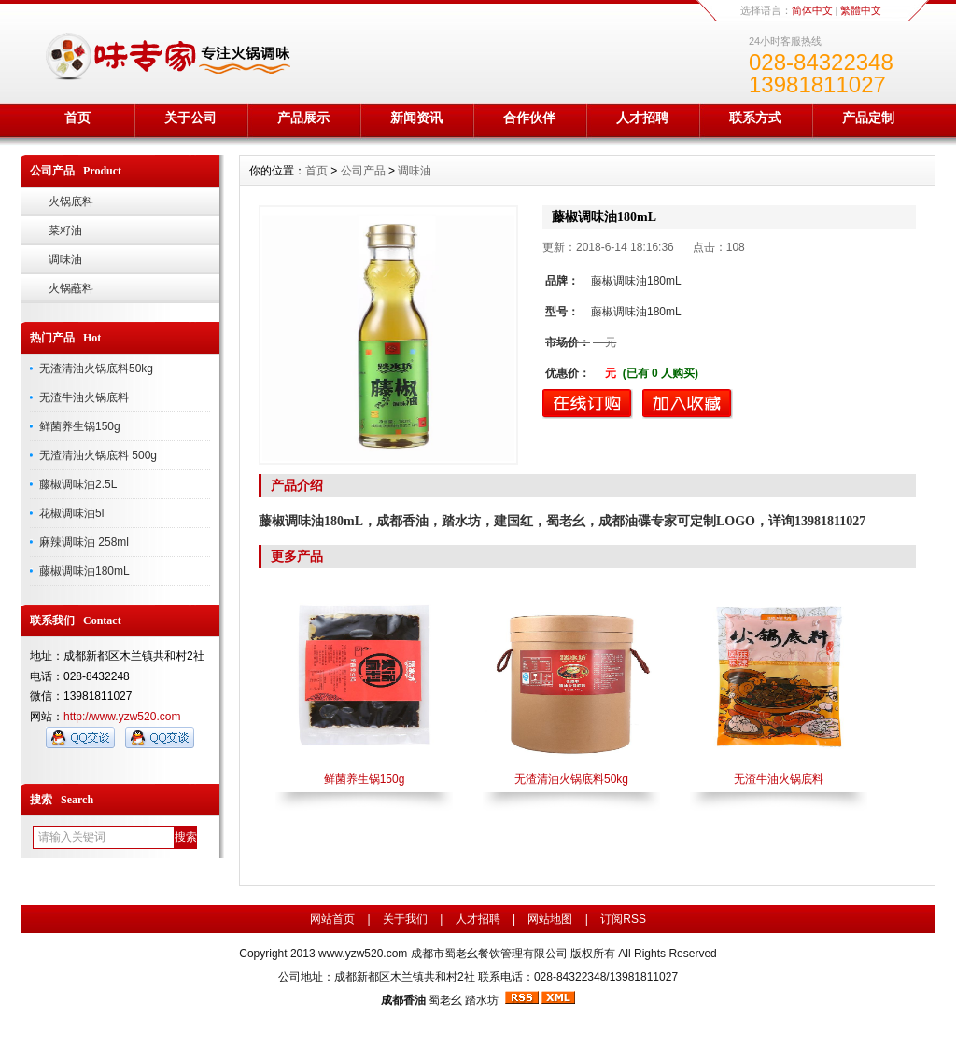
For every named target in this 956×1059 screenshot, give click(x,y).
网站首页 (332, 919)
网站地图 (549, 919)
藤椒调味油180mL (84, 571)
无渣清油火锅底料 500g (98, 455)
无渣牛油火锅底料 (84, 397)
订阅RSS (623, 919)
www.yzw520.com (362, 953)
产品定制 (868, 117)
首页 (77, 117)
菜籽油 (65, 230)
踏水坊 (482, 1000)
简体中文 (812, 10)
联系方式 (755, 117)
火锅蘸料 (71, 288)
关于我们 (405, 919)
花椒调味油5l (71, 513)
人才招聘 (642, 117)
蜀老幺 (445, 1000)
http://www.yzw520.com (121, 716)
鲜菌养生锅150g (79, 426)
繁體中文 (860, 10)
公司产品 (363, 170)
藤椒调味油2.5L (78, 484)
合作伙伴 (529, 117)
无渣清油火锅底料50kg (96, 368)
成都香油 (403, 1000)
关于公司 (190, 117)
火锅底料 (71, 201)
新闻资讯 (416, 117)
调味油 (65, 259)
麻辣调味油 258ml (84, 542)
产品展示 (303, 117)
